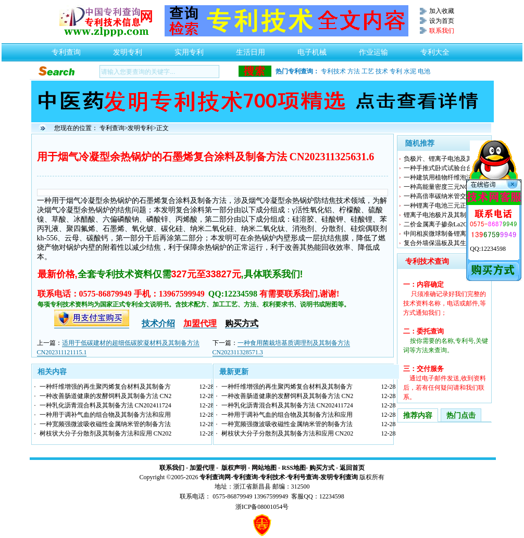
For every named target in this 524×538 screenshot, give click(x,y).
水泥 (410, 71)
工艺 (367, 71)
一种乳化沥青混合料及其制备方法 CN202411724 (105, 405)
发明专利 (127, 49)
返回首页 (352, 467)
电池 (424, 71)
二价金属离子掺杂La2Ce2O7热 (446, 224)
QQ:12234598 (488, 248)
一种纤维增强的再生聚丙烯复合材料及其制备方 (105, 386)
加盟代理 (202, 467)
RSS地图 (294, 467)
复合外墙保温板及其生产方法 (444, 243)
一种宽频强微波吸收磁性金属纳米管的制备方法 (105, 424)
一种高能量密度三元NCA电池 (444, 186)
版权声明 (233, 467)
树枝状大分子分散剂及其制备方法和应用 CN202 (106, 433)
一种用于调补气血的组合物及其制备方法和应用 (105, 414)
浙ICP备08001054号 (262, 506)
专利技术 (333, 71)
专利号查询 (302, 477)
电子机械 (312, 49)
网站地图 (264, 467)
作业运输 (373, 49)
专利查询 (66, 49)
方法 (353, 71)
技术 (382, 71)
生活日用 (250, 49)
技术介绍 (158, 323)
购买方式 (321, 467)
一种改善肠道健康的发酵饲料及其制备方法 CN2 (106, 396)
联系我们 (171, 467)
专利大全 (435, 49)
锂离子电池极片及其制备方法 (444, 215)
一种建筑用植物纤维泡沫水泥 (444, 177)
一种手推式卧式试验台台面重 (444, 168)
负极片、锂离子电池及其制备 (444, 158)
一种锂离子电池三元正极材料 (444, 205)
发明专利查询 (339, 477)
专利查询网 (215, 477)
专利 (396, 71)
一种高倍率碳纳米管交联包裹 (444, 196)
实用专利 (189, 49)
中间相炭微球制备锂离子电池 (444, 233)
